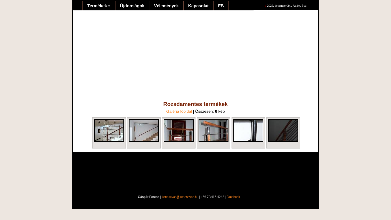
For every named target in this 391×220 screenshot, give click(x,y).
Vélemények (166, 5)
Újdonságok (132, 5)
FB (221, 5)
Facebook (233, 197)
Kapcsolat (198, 5)
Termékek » (99, 5)
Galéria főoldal (179, 111)
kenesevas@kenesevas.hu (180, 197)
